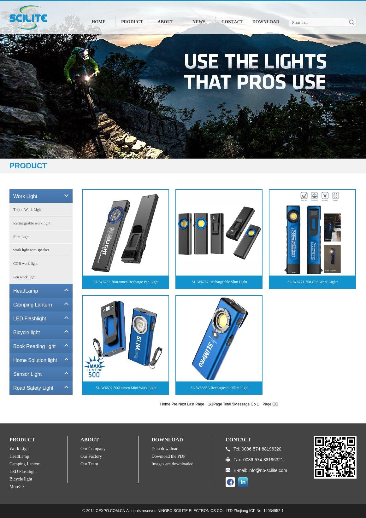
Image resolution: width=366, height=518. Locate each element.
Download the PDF (168, 456)
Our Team (89, 464)
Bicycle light (20, 479)
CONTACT (232, 22)
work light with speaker (31, 250)
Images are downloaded (172, 464)
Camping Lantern (24, 464)
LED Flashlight (23, 471)
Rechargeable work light (31, 223)
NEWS (198, 22)
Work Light (19, 448)
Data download (164, 448)
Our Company (93, 448)
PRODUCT (132, 22)
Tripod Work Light (27, 209)
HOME (98, 22)
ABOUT (166, 22)
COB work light (25, 263)
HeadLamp (19, 456)
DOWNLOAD (266, 22)
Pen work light (24, 277)
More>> (16, 486)
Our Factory (91, 456)
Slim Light (21, 237)
